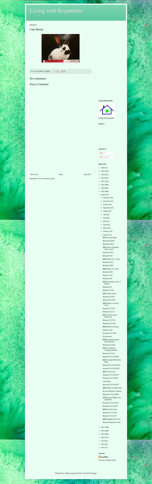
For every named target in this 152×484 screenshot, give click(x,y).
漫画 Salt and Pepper (110, 237)
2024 (103, 175)
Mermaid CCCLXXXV (110, 378)
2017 (103, 427)
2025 (103, 171)
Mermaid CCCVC (109, 312)
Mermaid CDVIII (108, 241)
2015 (103, 434)
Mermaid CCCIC (108, 290)
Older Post (87, 174)
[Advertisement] (60, 155)
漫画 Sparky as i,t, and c (111, 269)
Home (61, 174)
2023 (103, 178)
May (105, 221)
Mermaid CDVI (108, 252)
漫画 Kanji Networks (110, 409)
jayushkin (104, 457)
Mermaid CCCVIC (109, 320)
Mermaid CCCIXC (109, 345)
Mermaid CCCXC (109, 353)
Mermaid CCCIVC (109, 308)
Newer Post (34, 174)
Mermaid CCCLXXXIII (111, 394)
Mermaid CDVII (108, 244)
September (107, 208)
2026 (103, 168)
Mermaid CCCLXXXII (110, 403)
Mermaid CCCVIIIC (109, 333)
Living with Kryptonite (56, 10)
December (106, 198)
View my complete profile (107, 460)
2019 (103, 191)
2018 (103, 195)
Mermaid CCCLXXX (110, 412)
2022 (103, 181)
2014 (103, 437)
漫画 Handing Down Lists (111, 419)
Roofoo (79, 473)
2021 (103, 185)
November (107, 201)
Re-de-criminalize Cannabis (112, 391)
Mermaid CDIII (108, 265)
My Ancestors (107, 336)
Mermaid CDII (108, 272)
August (105, 211)
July (104, 214)
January (106, 235)
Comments (104, 157)
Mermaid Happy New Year (112, 422)
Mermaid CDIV (108, 262)
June (105, 218)
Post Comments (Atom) (47, 178)
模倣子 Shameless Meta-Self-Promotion (111, 341)
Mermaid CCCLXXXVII (111, 368)
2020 (103, 188)
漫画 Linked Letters (109, 293)
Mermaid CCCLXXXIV (111, 385)
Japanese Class (108, 275)
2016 (103, 431)
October (106, 204)
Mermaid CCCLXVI (109, 416)
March (105, 228)
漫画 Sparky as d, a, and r (111, 259)
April (105, 225)
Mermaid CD (107, 287)
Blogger (94, 473)
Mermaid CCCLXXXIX (111, 357)
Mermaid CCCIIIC (109, 300)
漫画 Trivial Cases (109, 372)
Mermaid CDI (107, 278)
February (106, 231)
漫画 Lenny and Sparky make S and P (111, 248)
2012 (103, 444)
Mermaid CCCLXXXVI (111, 375)
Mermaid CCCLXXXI (110, 406)
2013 (103, 441)
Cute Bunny (107, 381)
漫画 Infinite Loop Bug (111, 327)
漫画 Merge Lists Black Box (112, 388)
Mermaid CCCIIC (109, 297)
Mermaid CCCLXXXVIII (111, 365)
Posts (102, 153)
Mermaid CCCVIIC (109, 323)
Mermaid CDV (108, 256)
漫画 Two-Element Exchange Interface (110, 349)
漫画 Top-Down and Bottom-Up (109, 316)
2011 (103, 447)
